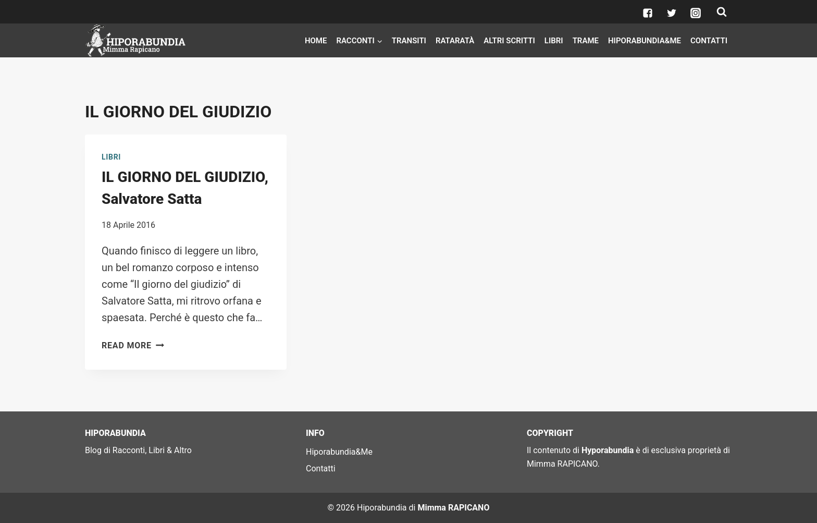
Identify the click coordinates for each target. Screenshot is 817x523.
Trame (586, 40)
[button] (379, 40)
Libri (553, 40)
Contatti (708, 40)
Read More (133, 345)
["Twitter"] (671, 13)
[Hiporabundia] (137, 40)
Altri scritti (509, 40)
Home (316, 40)
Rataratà (455, 40)
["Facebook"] (647, 13)
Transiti (409, 40)
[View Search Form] (721, 12)
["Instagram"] (695, 13)
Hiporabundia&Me (644, 40)
